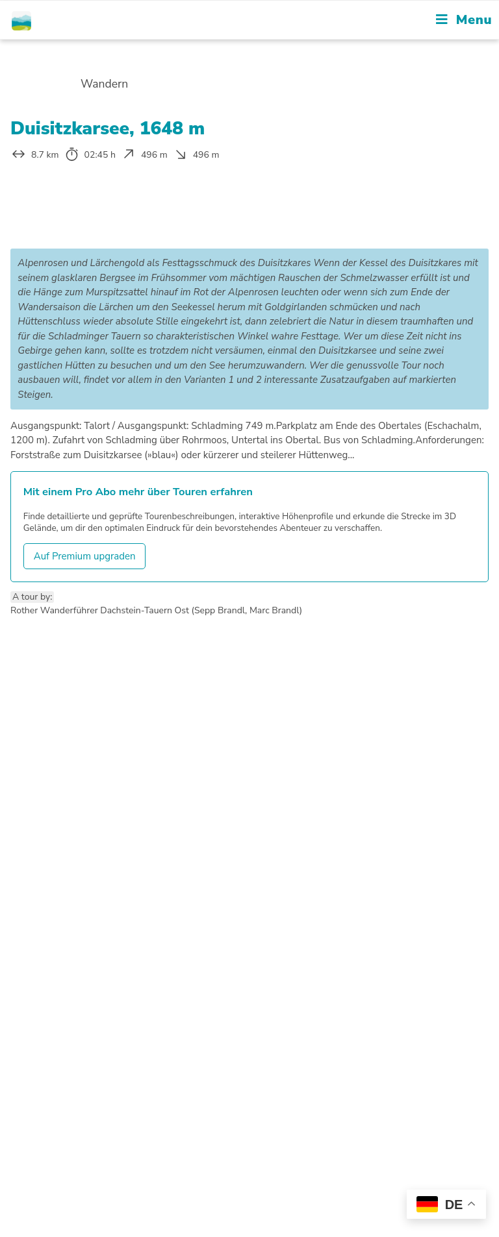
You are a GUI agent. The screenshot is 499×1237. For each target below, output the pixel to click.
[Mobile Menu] (464, 20)
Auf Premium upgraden (85, 556)
